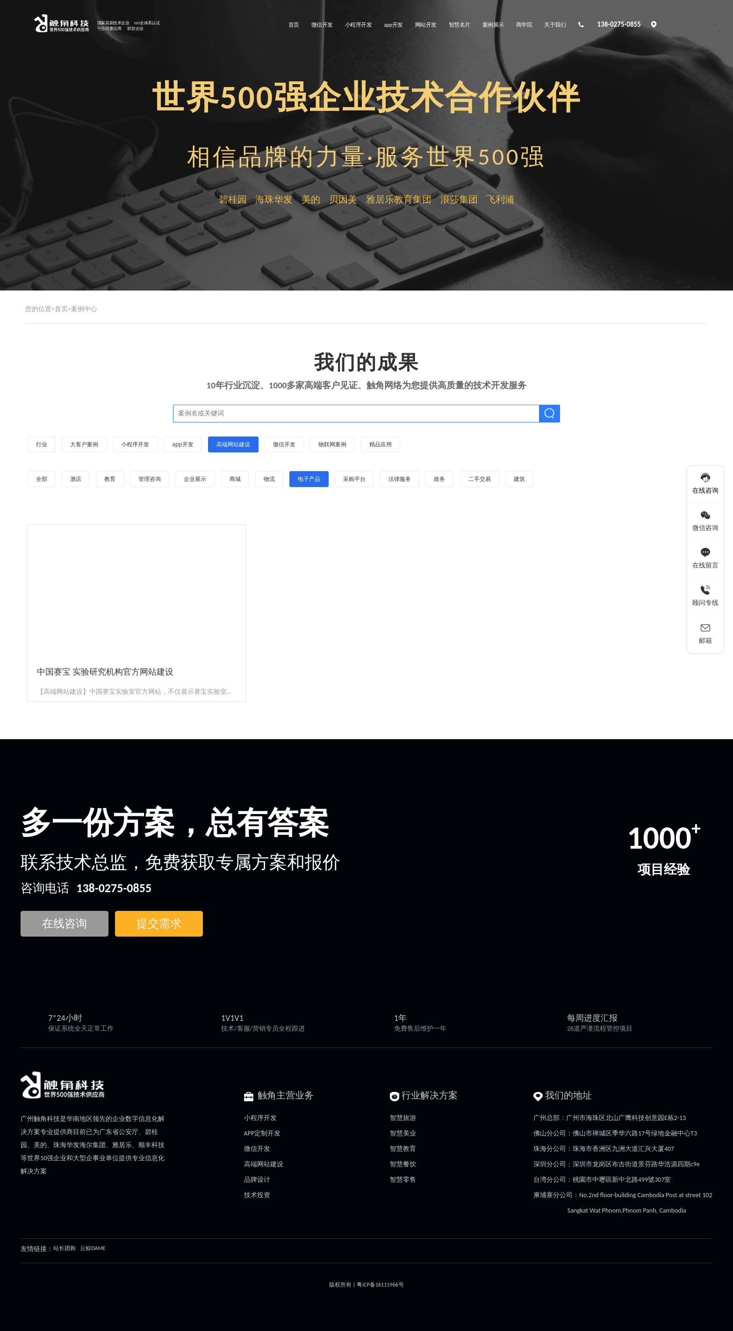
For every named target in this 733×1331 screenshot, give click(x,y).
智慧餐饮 (403, 1164)
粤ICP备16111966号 (380, 1284)
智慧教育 (403, 1149)
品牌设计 (257, 1180)
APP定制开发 (262, 1133)
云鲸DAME (92, 1248)
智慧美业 (403, 1133)
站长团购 (64, 1248)
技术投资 (257, 1195)
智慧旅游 (403, 1118)
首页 (61, 309)
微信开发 (257, 1149)
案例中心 (84, 309)
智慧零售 (403, 1180)
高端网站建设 (263, 1164)
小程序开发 (260, 1118)
